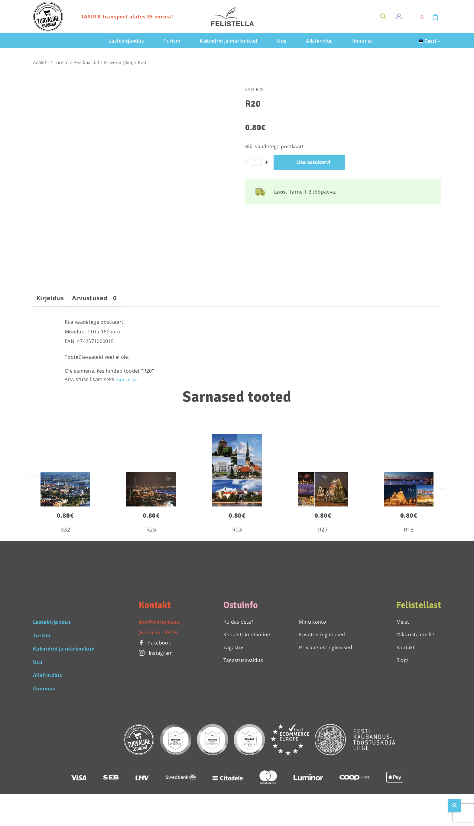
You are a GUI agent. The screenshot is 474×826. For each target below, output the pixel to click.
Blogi (402, 660)
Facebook (155, 642)
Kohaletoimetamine (246, 634)
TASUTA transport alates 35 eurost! (127, 16)
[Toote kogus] (256, 162)
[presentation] (442, 482)
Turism (61, 62)
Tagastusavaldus (243, 660)
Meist (402, 622)
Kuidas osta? (238, 622)
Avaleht (41, 62)
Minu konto (312, 622)
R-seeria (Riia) (118, 62)
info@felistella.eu (159, 622)
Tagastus (234, 647)
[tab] (50, 300)
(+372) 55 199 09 (158, 632)
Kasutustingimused (322, 634)
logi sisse (126, 379)
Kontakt (405, 647)
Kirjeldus (50, 298)
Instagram (156, 653)
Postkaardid (86, 62)
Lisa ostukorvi (313, 162)
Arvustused (94, 298)
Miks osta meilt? (415, 634)
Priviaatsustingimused (325, 647)
